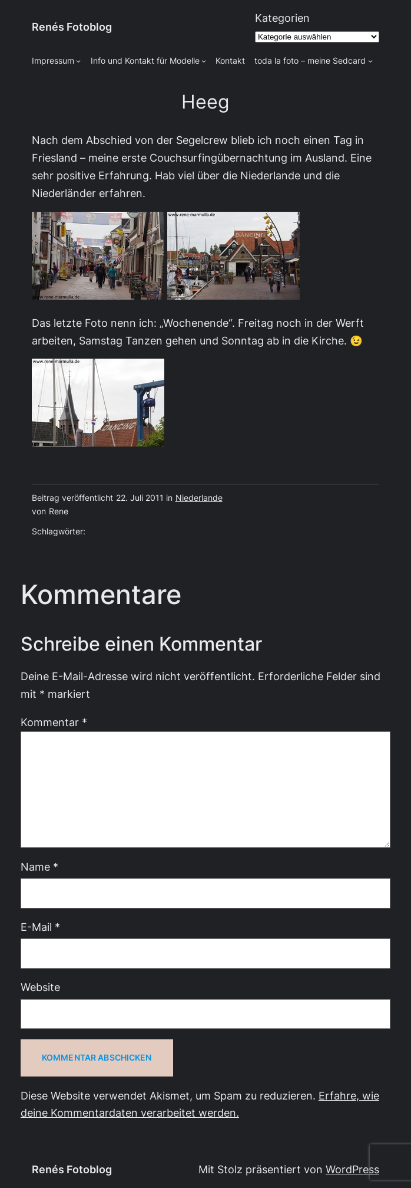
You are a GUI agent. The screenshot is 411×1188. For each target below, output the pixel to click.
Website (40, 987)
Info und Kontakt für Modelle (145, 60)
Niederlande (199, 498)
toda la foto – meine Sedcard (310, 60)
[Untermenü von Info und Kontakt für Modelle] (203, 60)
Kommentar (54, 722)
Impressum (53, 60)
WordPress (352, 1169)
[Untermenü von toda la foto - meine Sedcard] (370, 60)
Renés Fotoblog (72, 27)
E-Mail (40, 927)
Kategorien (282, 18)
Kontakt (230, 60)
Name (39, 867)
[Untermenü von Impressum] (78, 60)
